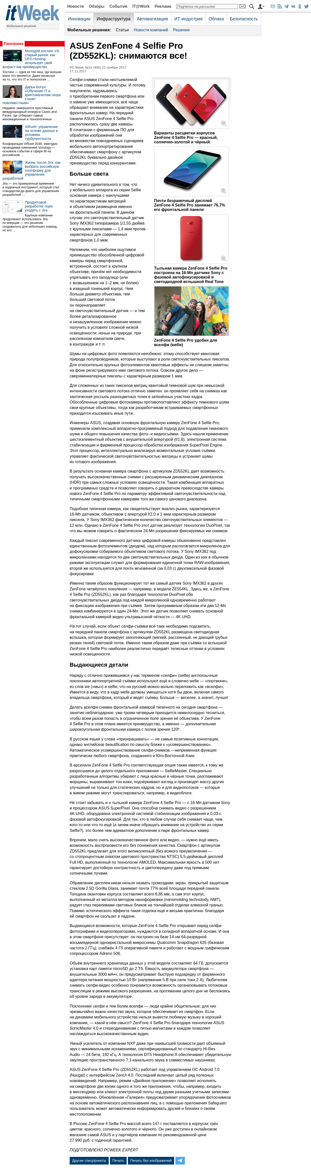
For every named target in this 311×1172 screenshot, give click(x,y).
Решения (181, 30)
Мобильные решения (21, 26)
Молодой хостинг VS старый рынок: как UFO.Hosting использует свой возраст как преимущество (30, 59)
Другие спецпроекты (89, 1161)
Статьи (122, 30)
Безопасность (244, 18)
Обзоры (96, 6)
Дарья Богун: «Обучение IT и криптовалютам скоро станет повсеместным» (31, 95)
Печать (118, 1161)
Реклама (163, 6)
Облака (216, 18)
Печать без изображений (151, 1161)
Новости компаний (151, 30)
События (118, 6)
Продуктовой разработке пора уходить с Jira (38, 206)
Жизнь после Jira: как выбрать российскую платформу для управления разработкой (31, 170)
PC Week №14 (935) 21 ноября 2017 (98, 67)
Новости (75, 6)
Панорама (13, 43)
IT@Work (141, 6)
